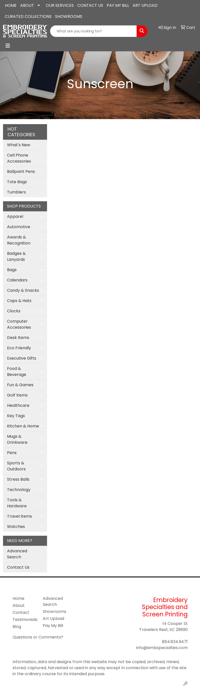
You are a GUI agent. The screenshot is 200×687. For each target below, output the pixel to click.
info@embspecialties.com (162, 648)
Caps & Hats (19, 301)
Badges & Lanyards (16, 256)
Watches (16, 526)
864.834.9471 (175, 642)
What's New (18, 145)
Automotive (18, 227)
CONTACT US (90, 5)
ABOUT (27, 5)
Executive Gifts (21, 358)
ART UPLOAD (145, 5)
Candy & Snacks (23, 290)
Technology (18, 490)
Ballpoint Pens (21, 171)
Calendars (17, 280)
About (19, 605)
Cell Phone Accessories (19, 158)
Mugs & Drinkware (17, 439)
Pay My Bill (53, 625)
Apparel (15, 216)
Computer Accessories (19, 324)
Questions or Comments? (38, 637)
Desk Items (18, 337)
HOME (11, 5)
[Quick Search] (93, 31)
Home (18, 598)
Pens (12, 453)
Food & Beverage (16, 371)
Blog (17, 626)
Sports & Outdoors (16, 466)
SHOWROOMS (68, 16)
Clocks (13, 311)
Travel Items (19, 516)
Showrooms (54, 611)
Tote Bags (17, 182)
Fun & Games (20, 385)
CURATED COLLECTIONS (28, 16)
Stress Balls (18, 479)
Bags (12, 270)
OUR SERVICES (60, 5)
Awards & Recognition (18, 240)
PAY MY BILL (118, 5)
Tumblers (16, 192)
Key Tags (16, 416)
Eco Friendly (19, 348)
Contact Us (18, 567)
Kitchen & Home (23, 426)
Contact (21, 612)
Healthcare (18, 405)
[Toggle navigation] (8, 45)
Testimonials (25, 619)
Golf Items (17, 395)
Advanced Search (17, 554)
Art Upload (53, 618)
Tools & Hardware (17, 503)
